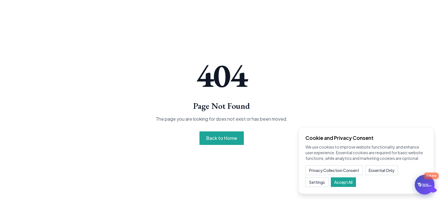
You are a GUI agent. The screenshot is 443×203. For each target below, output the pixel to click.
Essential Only (381, 170)
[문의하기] (425, 185)
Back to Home (221, 138)
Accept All (343, 182)
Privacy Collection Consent (334, 170)
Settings (317, 182)
